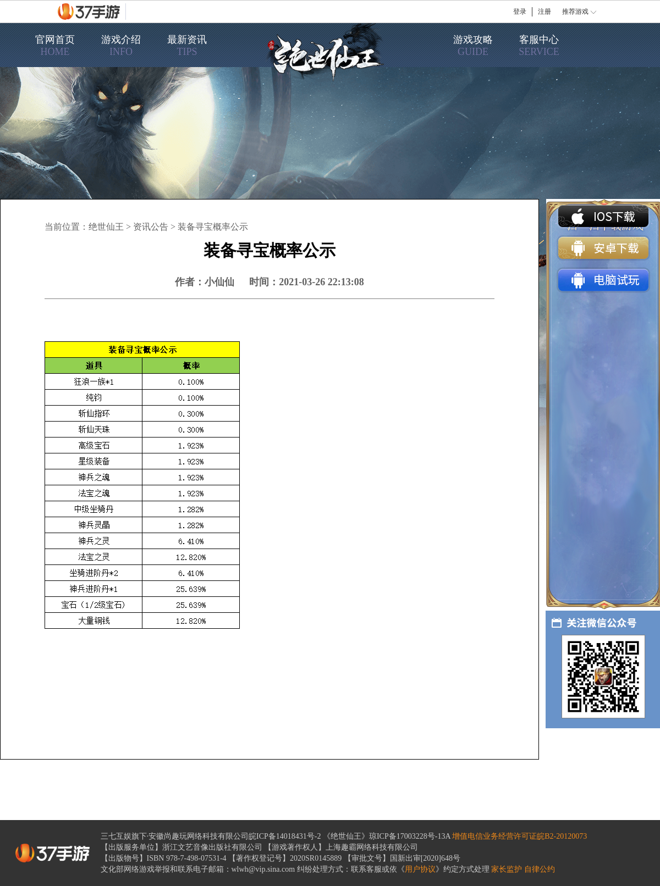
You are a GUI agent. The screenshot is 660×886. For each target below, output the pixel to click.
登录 (519, 11)
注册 (544, 11)
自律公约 (539, 869)
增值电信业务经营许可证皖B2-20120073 (519, 836)
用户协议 (420, 869)
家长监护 (506, 869)
